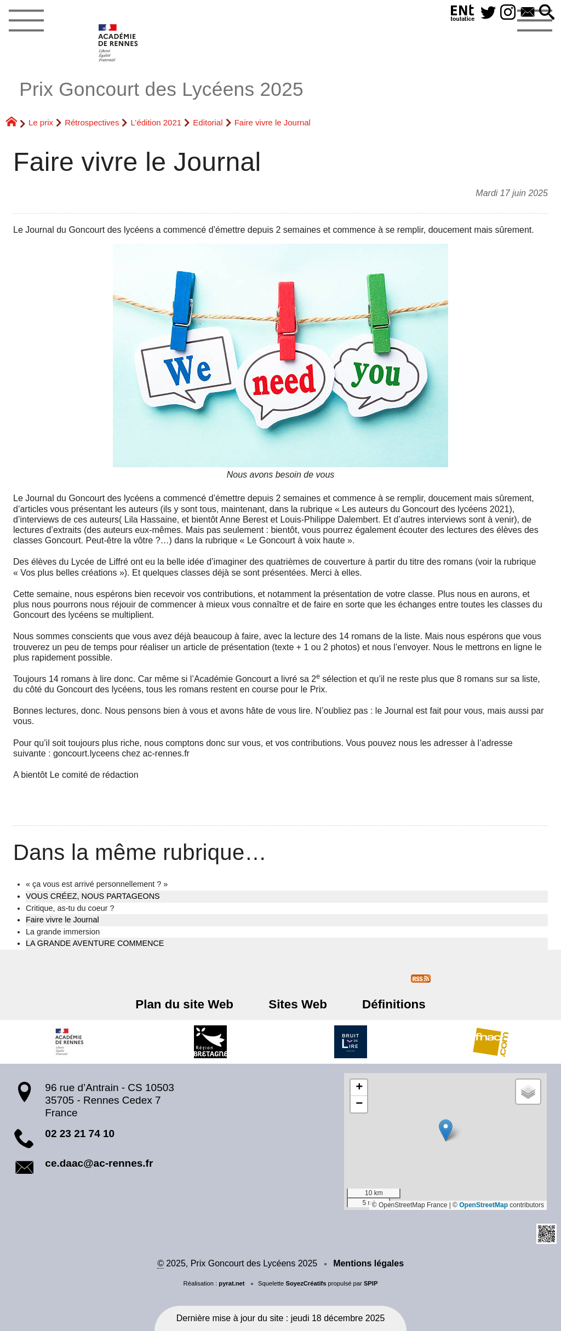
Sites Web (297, 1004)
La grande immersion (63, 931)
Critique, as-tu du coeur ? (70, 908)
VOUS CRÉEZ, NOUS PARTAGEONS (93, 896)
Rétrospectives (92, 122)
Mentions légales (368, 1263)
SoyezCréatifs (305, 1283)
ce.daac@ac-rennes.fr (99, 1163)
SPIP (371, 1283)
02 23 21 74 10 (80, 1133)
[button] (546, 13)
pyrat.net (231, 1283)
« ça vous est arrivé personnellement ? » (97, 884)
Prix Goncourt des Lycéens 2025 (161, 89)
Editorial (207, 122)
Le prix (40, 122)
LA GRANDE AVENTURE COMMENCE (95, 943)
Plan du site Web (191, 1004)
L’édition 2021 (156, 122)
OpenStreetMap (483, 1205)
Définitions (387, 1004)
